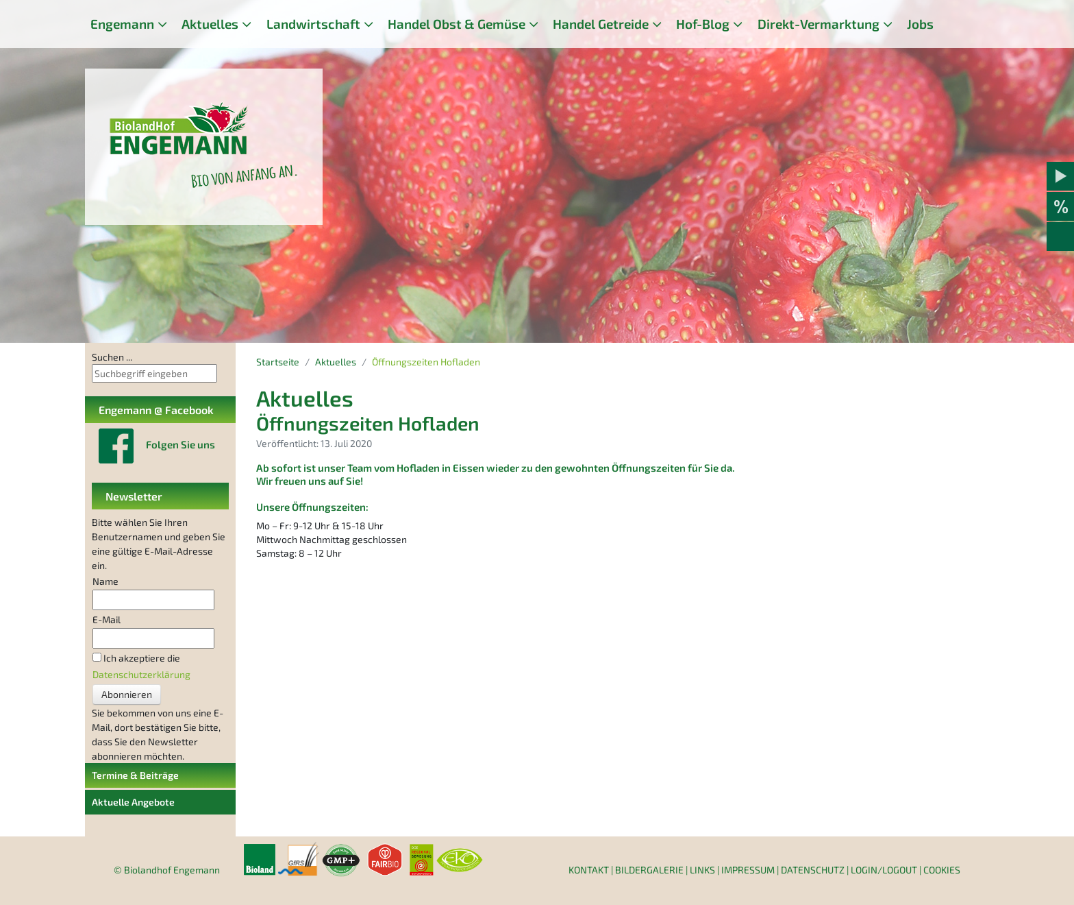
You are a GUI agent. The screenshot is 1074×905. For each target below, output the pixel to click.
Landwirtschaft (313, 24)
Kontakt (589, 870)
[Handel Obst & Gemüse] (533, 24)
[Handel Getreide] (657, 24)
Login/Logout (884, 870)
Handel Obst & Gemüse (456, 24)
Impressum (748, 870)
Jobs (920, 24)
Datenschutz (813, 870)
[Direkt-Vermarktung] (887, 24)
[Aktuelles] (246, 24)
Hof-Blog (702, 24)
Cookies (941, 870)
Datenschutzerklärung (141, 674)
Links (702, 870)
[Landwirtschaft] (368, 24)
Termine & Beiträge (135, 775)
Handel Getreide (601, 24)
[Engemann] (162, 24)
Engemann (122, 24)
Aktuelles (210, 24)
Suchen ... (112, 357)
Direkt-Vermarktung (818, 24)
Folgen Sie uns (180, 444)
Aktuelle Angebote (133, 802)
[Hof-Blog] (737, 24)
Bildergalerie (649, 870)
